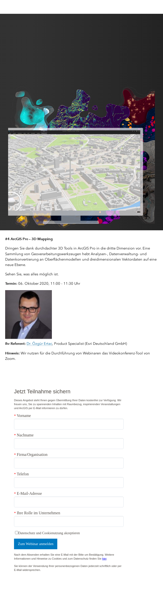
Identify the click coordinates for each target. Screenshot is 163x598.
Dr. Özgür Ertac (39, 343)
